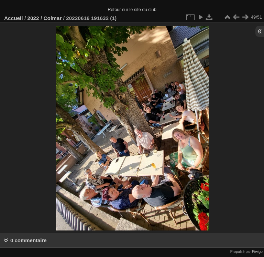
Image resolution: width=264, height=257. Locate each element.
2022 (33, 18)
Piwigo (257, 251)
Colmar (52, 18)
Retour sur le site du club (132, 9)
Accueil (13, 18)
